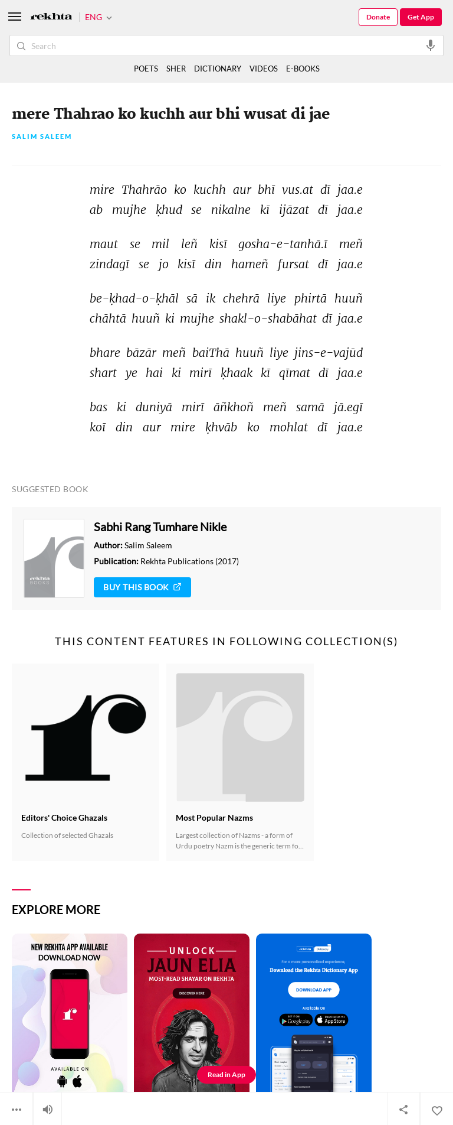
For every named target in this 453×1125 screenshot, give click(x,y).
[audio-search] (430, 44)
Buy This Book (142, 587)
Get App (421, 16)
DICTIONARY (217, 68)
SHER (176, 68)
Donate (378, 16)
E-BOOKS (303, 68)
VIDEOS (264, 68)
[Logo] (51, 17)
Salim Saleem (42, 137)
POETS (146, 68)
